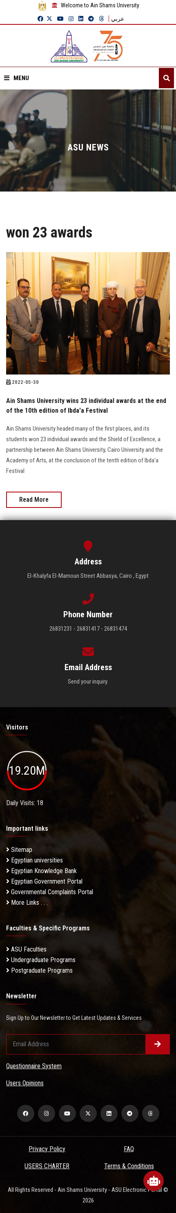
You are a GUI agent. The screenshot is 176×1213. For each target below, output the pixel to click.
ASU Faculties (26, 949)
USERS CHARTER (47, 1166)
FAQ (129, 1149)
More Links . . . (27, 902)
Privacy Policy (47, 1149)
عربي (117, 18)
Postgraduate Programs (39, 970)
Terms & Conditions (129, 1166)
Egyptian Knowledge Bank (41, 871)
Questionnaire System (34, 1066)
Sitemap (19, 850)
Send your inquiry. (88, 681)
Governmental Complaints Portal (49, 892)
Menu (16, 78)
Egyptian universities (34, 860)
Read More (34, 499)
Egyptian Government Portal (44, 881)
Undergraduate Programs (41, 960)
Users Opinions (25, 1083)
